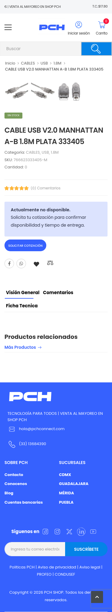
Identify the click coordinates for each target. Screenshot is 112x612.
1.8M (57, 63)
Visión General (22, 292)
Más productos (20, 347)
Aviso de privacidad (57, 567)
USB (44, 63)
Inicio (10, 63)
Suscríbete (86, 549)
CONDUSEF (65, 574)
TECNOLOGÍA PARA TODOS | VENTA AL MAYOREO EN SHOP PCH (55, 417)
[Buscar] (96, 49)
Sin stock (13, 115)
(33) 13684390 (32, 444)
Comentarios (58, 292)
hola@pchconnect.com (42, 429)
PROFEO (44, 574)
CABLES (28, 63)
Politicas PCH (22, 567)
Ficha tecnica (22, 306)
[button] (97, 597)
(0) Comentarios (46, 188)
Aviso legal (89, 567)
